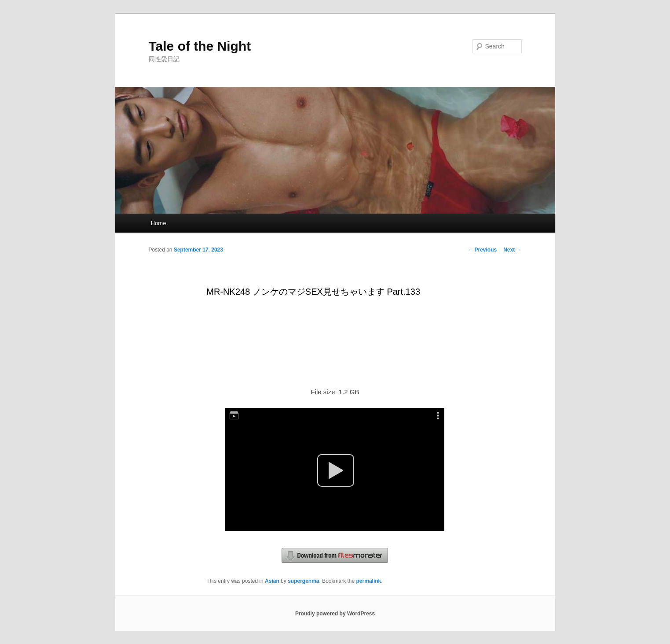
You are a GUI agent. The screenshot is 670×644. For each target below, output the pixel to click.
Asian (272, 581)
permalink (368, 581)
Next (512, 250)
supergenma (303, 581)
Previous (482, 250)
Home (158, 223)
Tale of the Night (200, 46)
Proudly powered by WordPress (335, 614)
